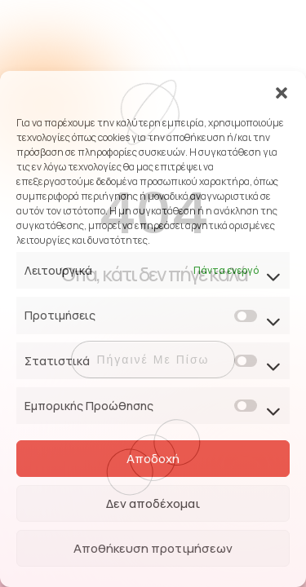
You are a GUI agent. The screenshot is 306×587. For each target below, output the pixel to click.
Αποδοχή (153, 458)
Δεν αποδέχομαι (153, 503)
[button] (281, 91)
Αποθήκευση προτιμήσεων (153, 548)
